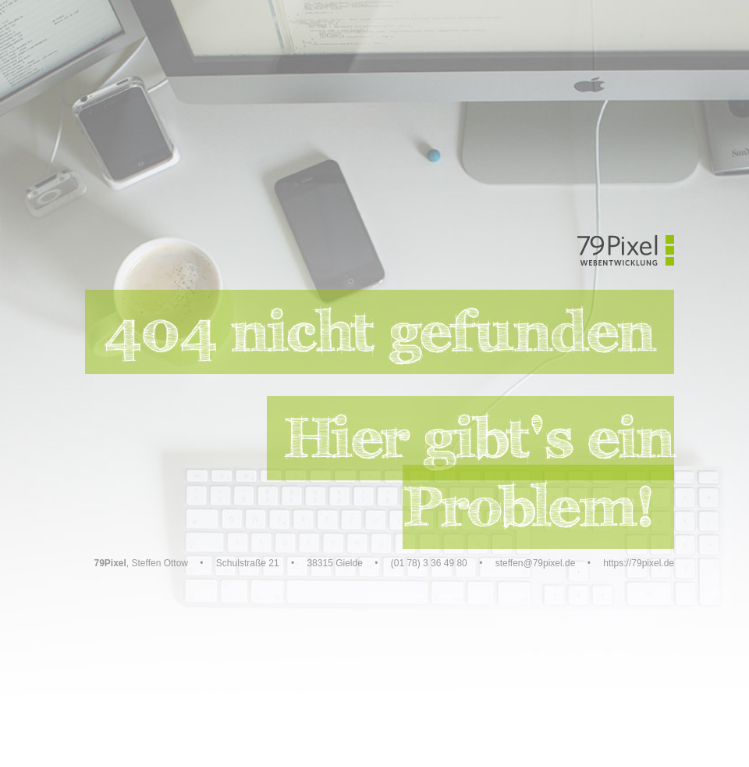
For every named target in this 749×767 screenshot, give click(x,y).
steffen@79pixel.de (535, 563)
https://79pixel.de (638, 563)
